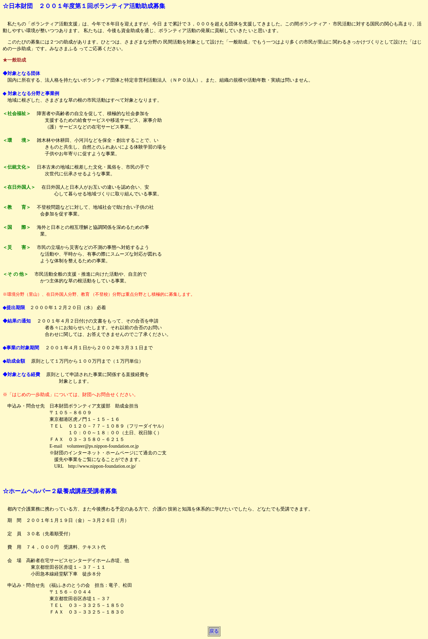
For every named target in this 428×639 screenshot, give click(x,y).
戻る (214, 631)
